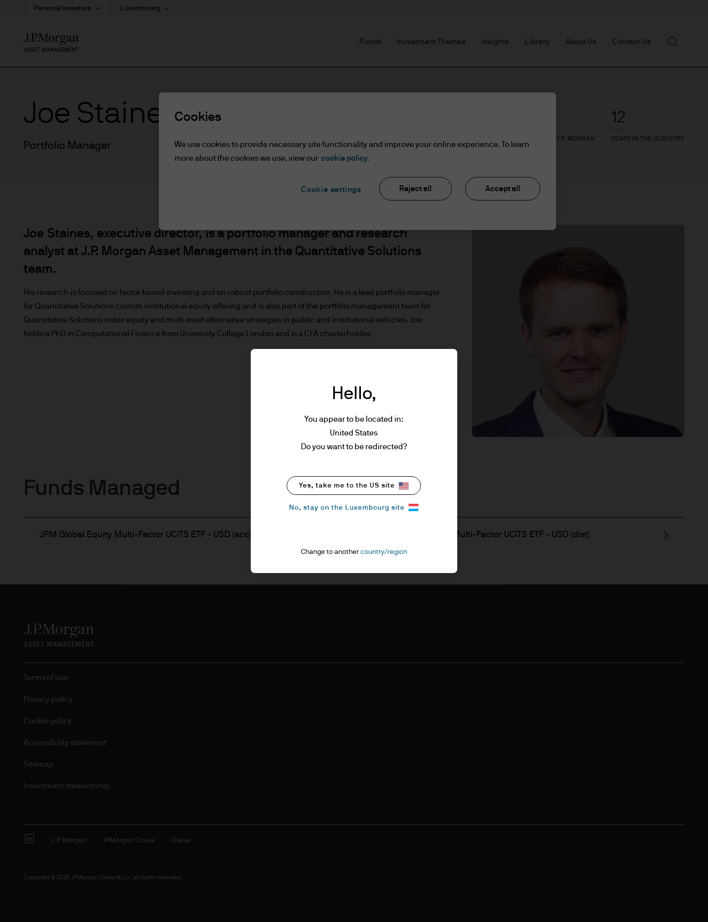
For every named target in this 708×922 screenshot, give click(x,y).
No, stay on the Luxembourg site (353, 507)
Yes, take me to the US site (354, 486)
